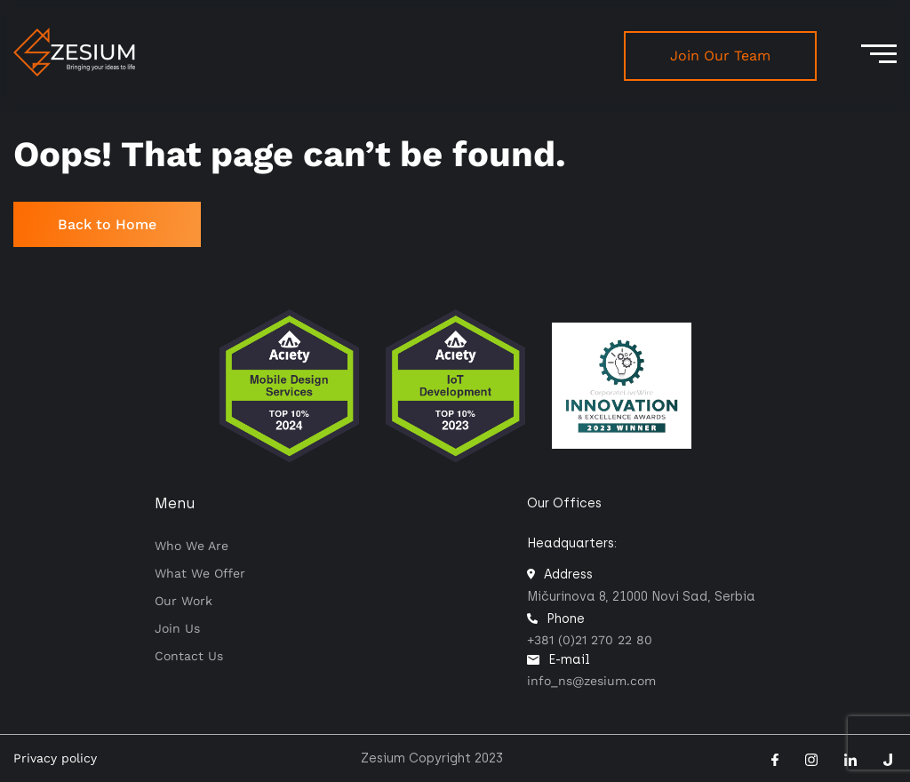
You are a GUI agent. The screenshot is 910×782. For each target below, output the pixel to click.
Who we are (191, 546)
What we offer (200, 573)
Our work (183, 601)
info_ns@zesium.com (591, 681)
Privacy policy (55, 758)
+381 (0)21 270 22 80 (589, 640)
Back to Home (107, 224)
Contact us (189, 656)
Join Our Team (720, 55)
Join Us (177, 628)
